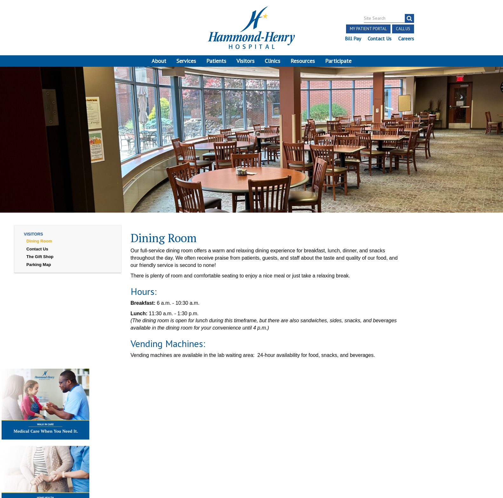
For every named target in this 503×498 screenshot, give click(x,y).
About (159, 61)
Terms (18, 431)
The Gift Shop (39, 256)
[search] (409, 18)
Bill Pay (353, 38)
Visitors (245, 61)
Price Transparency (135, 431)
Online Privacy (142, 438)
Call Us (403, 28)
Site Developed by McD (251, 451)
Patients (216, 61)
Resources (302, 61)
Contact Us (379, 38)
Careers (406, 38)
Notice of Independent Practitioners (69, 431)
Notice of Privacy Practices (92, 438)
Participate (338, 61)
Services (186, 61)
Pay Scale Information (251, 481)
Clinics (272, 61)
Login (84, 446)
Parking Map (38, 264)
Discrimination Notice (33, 438)
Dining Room (39, 241)
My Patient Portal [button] (368, 28)
